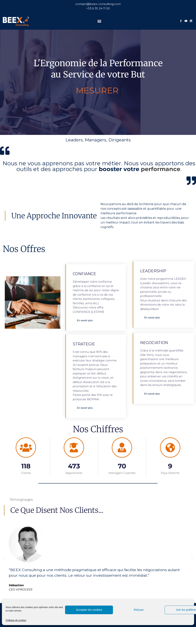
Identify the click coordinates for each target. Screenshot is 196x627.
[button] (99, 21)
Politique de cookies (16, 620)
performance (160, 169)
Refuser (139, 609)
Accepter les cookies (89, 609)
